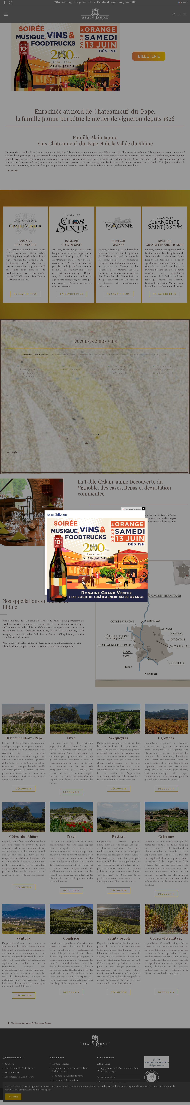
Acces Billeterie (57, 514)
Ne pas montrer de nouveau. (133, 509)
